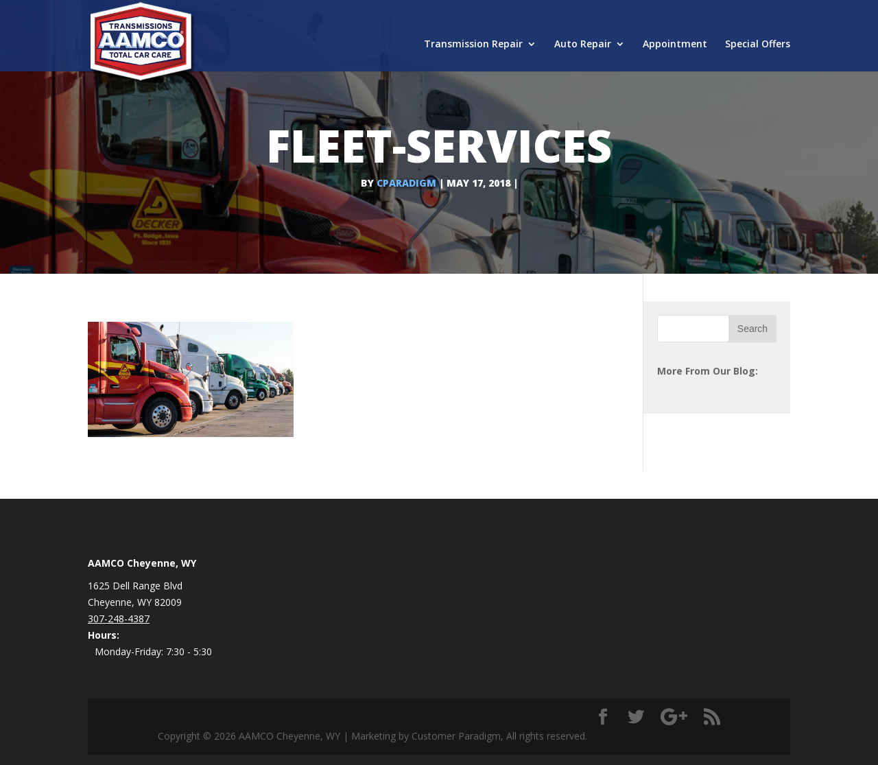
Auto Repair (582, 44)
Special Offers (757, 44)
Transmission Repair (473, 44)
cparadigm (406, 182)
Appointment (675, 44)
